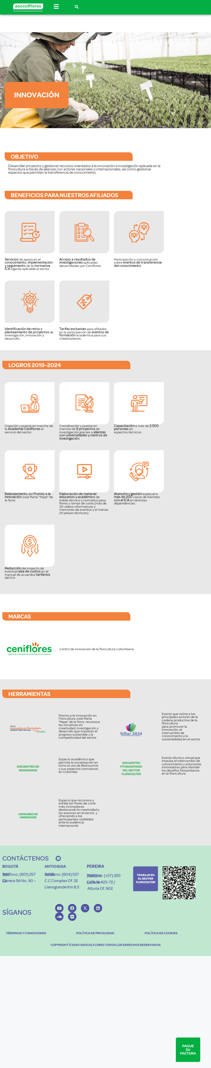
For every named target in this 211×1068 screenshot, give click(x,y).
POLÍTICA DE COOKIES (161, 999)
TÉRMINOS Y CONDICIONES (26, 999)
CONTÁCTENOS (25, 924)
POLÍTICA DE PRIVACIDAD (95, 999)
